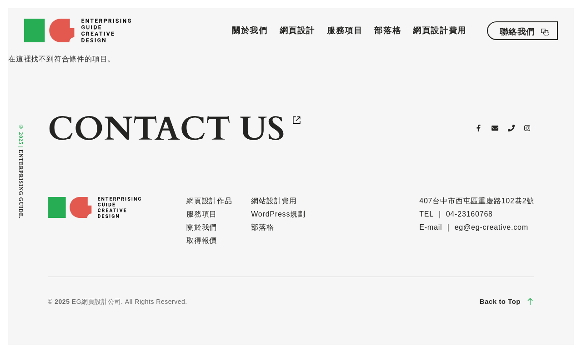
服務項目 (344, 30)
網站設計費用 (274, 201)
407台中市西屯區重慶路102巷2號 (476, 201)
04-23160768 (469, 214)
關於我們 (249, 30)
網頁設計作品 (209, 201)
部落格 (387, 30)
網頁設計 (297, 30)
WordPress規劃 (278, 214)
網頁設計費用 (440, 30)
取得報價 (201, 240)
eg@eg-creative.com (491, 227)
